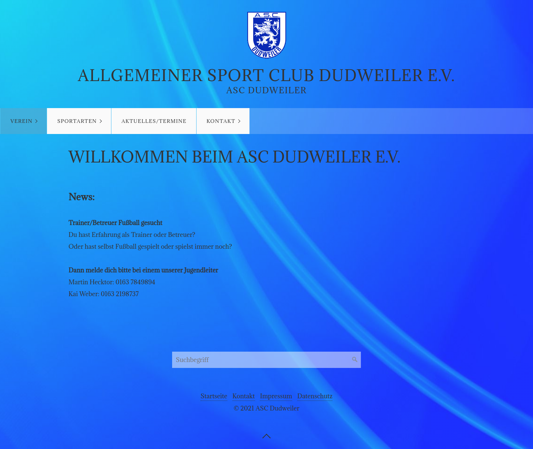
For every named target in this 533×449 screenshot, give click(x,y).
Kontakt (221, 121)
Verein (21, 121)
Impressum (276, 396)
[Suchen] (355, 360)
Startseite (214, 396)
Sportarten (77, 121)
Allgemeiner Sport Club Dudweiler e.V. (266, 75)
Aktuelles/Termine (154, 121)
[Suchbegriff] (266, 360)
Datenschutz (314, 396)
